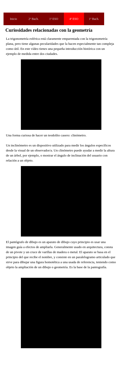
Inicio (13, 19)
